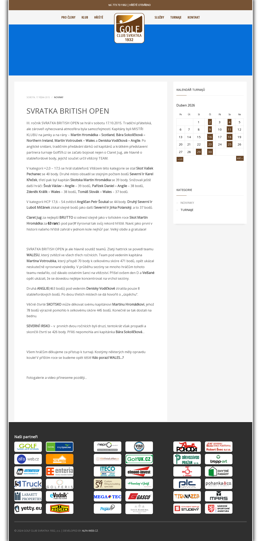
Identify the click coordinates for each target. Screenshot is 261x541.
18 (229, 137)
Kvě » (240, 158)
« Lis (180, 159)
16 (210, 137)
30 (210, 152)
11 (229, 129)
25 (229, 144)
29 (199, 152)
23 (210, 144)
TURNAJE (187, 210)
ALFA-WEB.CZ (90, 530)
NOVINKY (58, 97)
